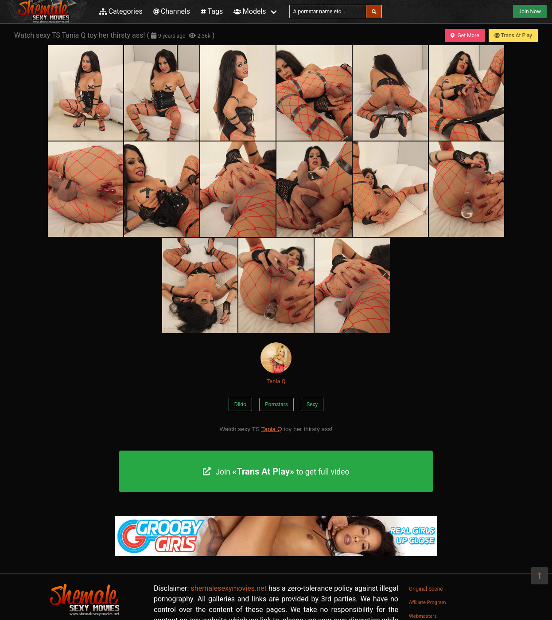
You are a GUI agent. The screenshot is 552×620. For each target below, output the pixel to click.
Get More (465, 35)
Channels (171, 11)
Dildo (240, 404)
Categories (121, 11)
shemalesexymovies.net (229, 588)
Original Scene (426, 589)
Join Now (530, 11)
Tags (212, 11)
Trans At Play (513, 35)
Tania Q (276, 363)
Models (249, 11)
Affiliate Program (427, 602)
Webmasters (423, 616)
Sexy (312, 404)
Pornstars (276, 404)
